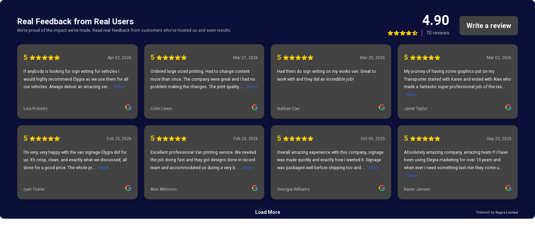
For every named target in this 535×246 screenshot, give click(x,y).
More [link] (119, 86)
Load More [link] (267, 212)
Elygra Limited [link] (506, 212)
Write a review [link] (488, 26)
